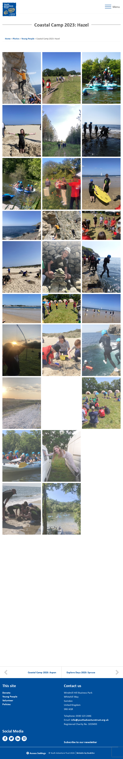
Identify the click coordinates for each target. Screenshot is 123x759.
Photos (16, 38)
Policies (6, 704)
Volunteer (7, 700)
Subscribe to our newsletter (80, 742)
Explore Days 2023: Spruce (81, 672)
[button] (5, 738)
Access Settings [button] (36, 753)
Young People (27, 38)
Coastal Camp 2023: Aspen (42, 672)
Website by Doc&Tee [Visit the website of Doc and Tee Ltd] (86, 753)
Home (8, 38)
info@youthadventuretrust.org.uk (90, 720)
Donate (6, 692)
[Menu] (113, 7)
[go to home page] (9, 9)
